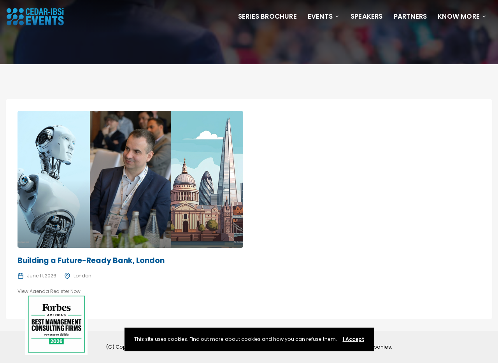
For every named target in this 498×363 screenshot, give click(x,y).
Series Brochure (267, 16)
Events (324, 16)
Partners (410, 16)
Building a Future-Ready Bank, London (91, 260)
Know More (462, 16)
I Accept (353, 339)
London (82, 275)
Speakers (367, 16)
